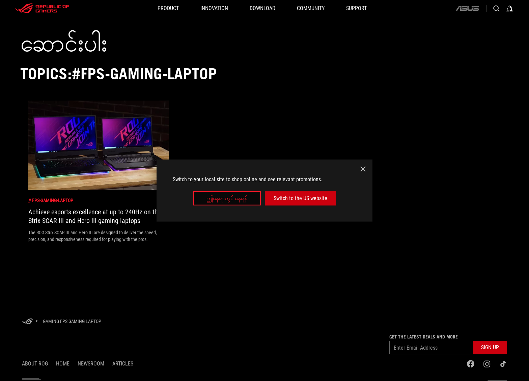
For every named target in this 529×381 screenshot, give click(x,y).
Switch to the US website (300, 198)
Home (62, 363)
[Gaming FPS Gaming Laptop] (72, 321)
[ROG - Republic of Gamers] (42, 8)
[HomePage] (27, 321)
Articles (122, 363)
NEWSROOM (91, 363)
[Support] (356, 8)
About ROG (35, 363)
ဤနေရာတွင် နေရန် (226, 198)
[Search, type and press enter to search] (496, 8)
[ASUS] (467, 8)
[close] (363, 169)
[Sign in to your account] (510, 8)
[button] (490, 347)
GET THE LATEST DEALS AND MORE (423, 336)
